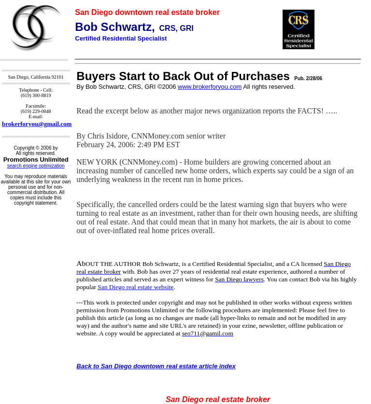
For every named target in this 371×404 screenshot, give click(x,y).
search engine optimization (36, 165)
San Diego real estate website (135, 287)
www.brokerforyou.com (210, 86)
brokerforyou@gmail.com (36, 123)
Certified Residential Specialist (121, 38)
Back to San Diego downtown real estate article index (155, 366)
